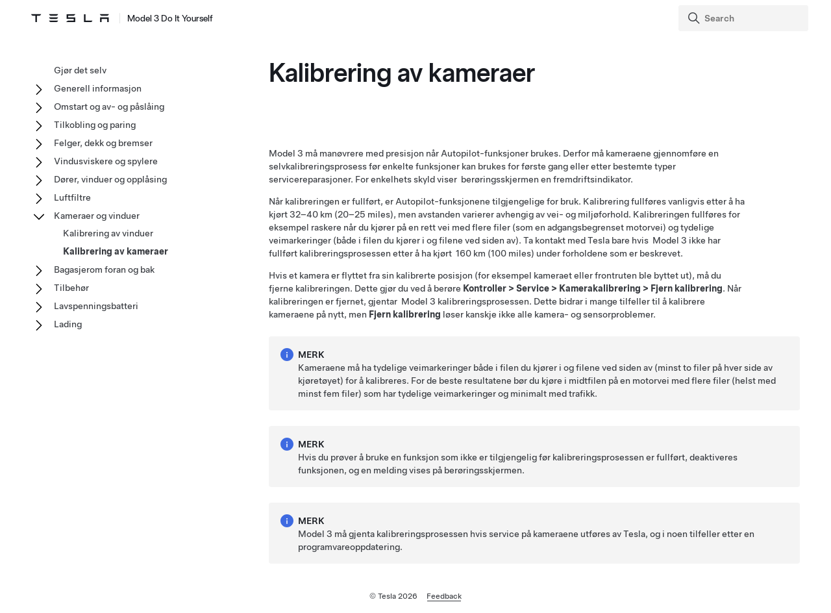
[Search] (744, 18)
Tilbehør (71, 287)
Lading (68, 324)
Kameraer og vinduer (97, 215)
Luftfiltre (72, 197)
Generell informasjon (98, 88)
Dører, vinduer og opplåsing (110, 179)
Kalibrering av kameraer (115, 251)
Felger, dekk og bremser (103, 143)
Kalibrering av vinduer (108, 233)
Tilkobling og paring (95, 124)
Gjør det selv (80, 70)
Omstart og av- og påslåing (109, 106)
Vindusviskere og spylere (106, 161)
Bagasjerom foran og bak (104, 269)
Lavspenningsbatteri (96, 306)
